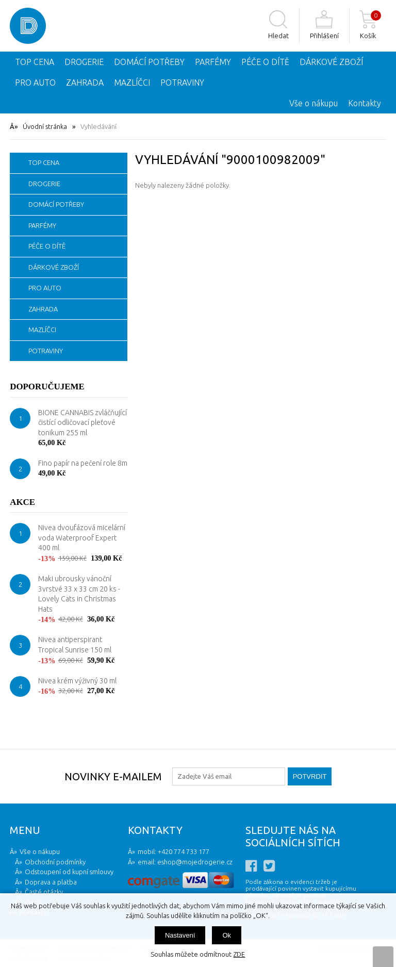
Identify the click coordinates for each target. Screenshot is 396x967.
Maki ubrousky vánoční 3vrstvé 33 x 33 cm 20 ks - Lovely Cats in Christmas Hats (79, 594)
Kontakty (364, 103)
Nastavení (180, 935)
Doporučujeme (47, 386)
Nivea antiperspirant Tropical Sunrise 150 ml (74, 644)
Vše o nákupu (313, 103)
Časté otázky (44, 891)
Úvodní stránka (45, 126)
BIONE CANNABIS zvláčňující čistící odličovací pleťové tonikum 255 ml (82, 422)
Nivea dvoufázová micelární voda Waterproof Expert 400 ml (81, 537)
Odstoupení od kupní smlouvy (69, 871)
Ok (226, 935)
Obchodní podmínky (55, 861)
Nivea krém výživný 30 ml (77, 681)
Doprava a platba (51, 882)
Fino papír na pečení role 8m (82, 463)
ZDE (239, 954)
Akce (22, 502)
